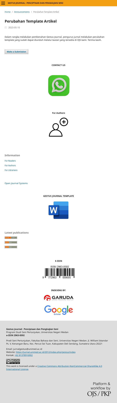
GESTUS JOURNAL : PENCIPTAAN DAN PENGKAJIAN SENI (35, 3)
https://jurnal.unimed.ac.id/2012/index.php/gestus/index (45, 352)
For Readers (10, 160)
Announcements (22, 11)
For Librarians (11, 170)
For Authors (10, 165)
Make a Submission (16, 51)
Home (7, 11)
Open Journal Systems (16, 183)
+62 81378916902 (24, 355)
